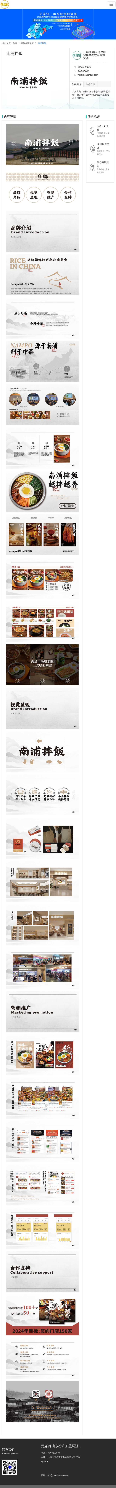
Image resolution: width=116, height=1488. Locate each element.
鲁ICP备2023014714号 (46, 1484)
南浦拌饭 (42, 43)
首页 (15, 43)
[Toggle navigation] (112, 5)
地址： (44, 1459)
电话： (44, 1455)
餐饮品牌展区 (27, 43)
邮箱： (83, 1459)
